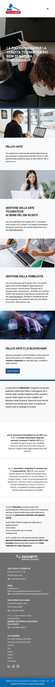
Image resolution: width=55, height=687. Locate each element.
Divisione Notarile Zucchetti (19, 642)
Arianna (10, 645)
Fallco (9, 658)
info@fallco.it (13, 588)
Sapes (9, 651)
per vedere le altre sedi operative (19, 617)
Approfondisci (12, 371)
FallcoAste (11, 661)
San (9, 648)
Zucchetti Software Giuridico (19, 639)
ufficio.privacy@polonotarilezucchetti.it (24, 591)
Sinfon (10, 654)
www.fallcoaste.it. (16, 230)
